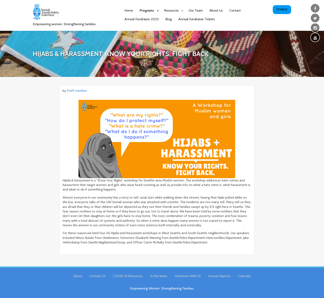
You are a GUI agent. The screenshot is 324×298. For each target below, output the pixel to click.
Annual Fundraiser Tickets (196, 19)
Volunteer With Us (188, 276)
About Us (216, 10)
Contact (235, 10)
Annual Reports (219, 276)
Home (128, 10)
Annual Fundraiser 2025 (141, 19)
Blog (168, 19)
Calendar (244, 276)
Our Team (196, 10)
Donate (281, 9)
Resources (171, 10)
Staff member (77, 91)
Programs (147, 10)
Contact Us (98, 276)
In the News (158, 276)
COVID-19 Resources (128, 276)
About (77, 276)
